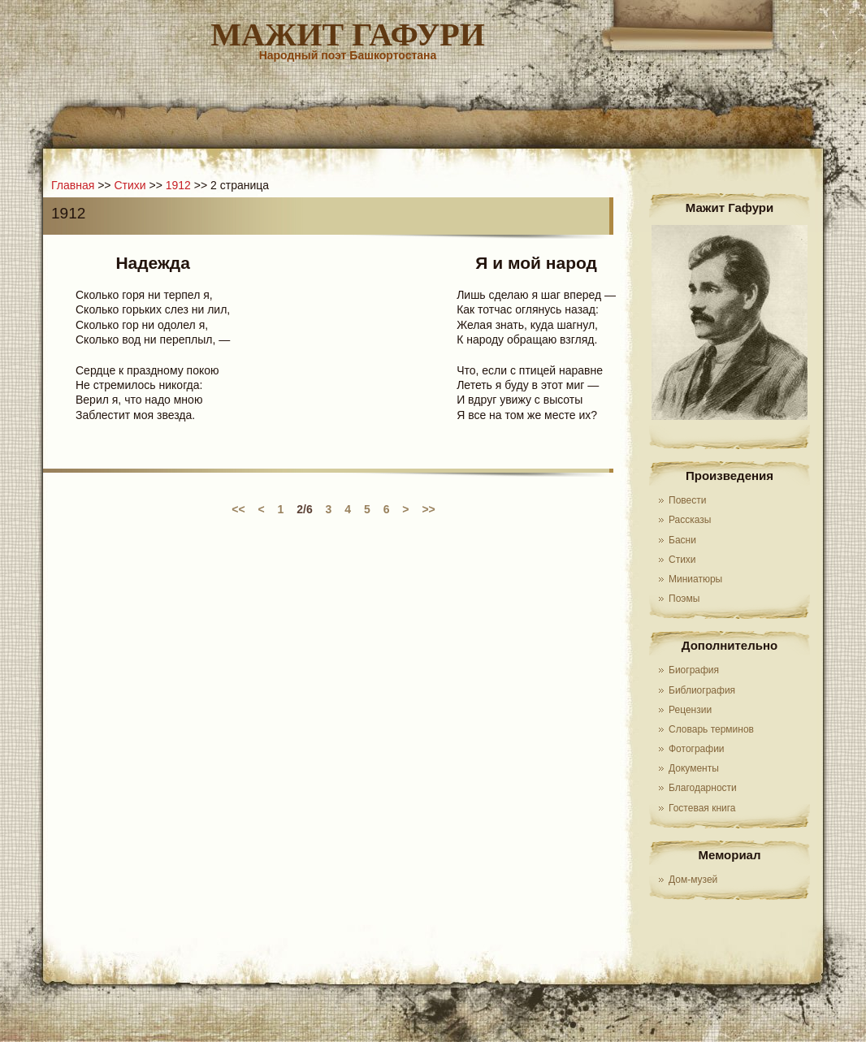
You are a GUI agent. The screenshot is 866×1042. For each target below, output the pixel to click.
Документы (694, 768)
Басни (682, 540)
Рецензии (690, 710)
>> (428, 509)
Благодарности (703, 787)
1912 (178, 185)
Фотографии (697, 748)
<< (238, 509)
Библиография (702, 690)
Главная (72, 185)
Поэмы (684, 598)
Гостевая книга (702, 808)
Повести (687, 500)
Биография (694, 670)
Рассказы (690, 519)
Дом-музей (693, 879)
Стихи (682, 559)
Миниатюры (695, 579)
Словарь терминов (711, 729)
